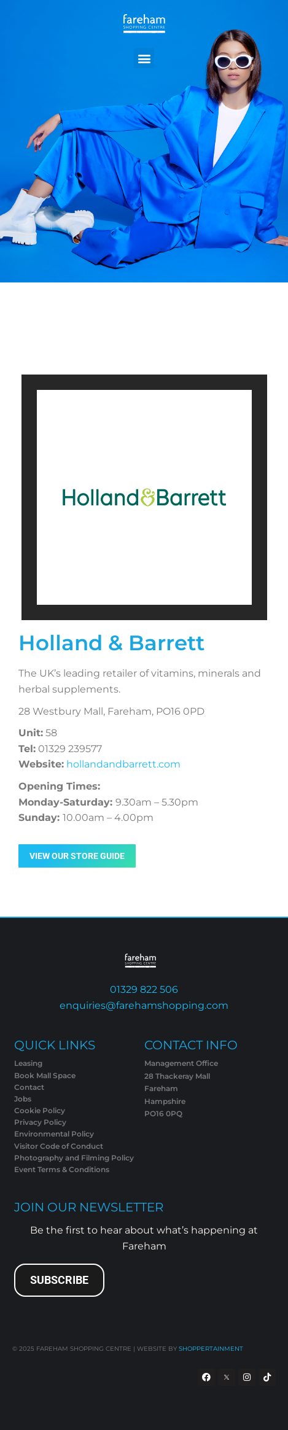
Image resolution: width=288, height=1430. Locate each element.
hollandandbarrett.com (123, 764)
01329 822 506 (144, 989)
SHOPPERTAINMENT (211, 1349)
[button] (144, 58)
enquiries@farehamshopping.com (144, 1005)
